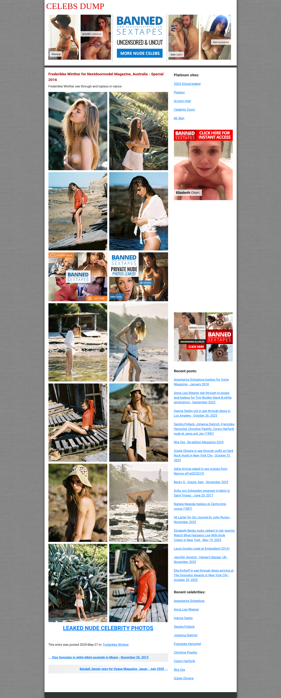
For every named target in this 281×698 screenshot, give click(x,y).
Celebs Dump (75, 6)
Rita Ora (179, 670)
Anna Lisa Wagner (186, 609)
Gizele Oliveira (184, 678)
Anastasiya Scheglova (189, 601)
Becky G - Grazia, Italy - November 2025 (201, 482)
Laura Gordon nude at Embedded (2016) (202, 548)
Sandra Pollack (184, 627)
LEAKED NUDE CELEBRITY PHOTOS (108, 628)
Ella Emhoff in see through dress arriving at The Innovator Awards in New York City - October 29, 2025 (204, 575)
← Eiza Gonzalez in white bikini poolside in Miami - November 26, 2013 (98, 657)
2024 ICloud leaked (187, 84)
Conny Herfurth (184, 661)
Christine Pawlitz (185, 652)
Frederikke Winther (116, 645)
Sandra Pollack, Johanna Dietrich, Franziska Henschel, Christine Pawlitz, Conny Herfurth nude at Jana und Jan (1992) (204, 428)
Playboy (179, 92)
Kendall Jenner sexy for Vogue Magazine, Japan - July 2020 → (124, 669)
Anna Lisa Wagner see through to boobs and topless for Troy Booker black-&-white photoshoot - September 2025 (203, 397)
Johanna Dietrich (185, 635)
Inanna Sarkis (183, 618)
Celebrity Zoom (184, 110)
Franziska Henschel (187, 644)
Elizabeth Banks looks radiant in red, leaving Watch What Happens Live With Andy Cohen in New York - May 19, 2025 (204, 535)
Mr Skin (179, 118)
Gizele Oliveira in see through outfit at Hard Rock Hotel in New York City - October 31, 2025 (203, 455)
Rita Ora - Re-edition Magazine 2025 (199, 442)
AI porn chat (182, 101)
